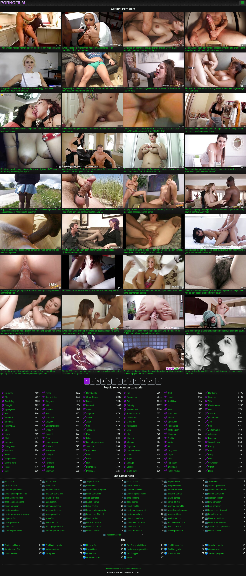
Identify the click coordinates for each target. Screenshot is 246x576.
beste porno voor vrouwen (17, 514)
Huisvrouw (50, 450)
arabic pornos (174, 498)
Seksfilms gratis (215, 545)
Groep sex (50, 553)
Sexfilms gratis (174, 549)
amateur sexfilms (134, 489)
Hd (169, 405)
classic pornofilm (175, 530)
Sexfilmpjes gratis (54, 545)
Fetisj (88, 454)
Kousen (49, 409)
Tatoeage (90, 430)
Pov (88, 434)
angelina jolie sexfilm (136, 494)
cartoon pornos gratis (55, 530)
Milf (47, 405)
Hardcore (212, 393)
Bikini (7, 454)
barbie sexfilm (174, 502)
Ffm (129, 434)
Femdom (50, 463)
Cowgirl (8, 405)
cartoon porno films (13, 530)
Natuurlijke (172, 413)
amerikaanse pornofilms (16, 494)
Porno (129, 557)
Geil (210, 409)
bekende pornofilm (176, 506)
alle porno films (174, 485)
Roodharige (173, 426)
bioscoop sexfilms (135, 518)
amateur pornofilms (14, 489)
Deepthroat (132, 417)
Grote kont (131, 471)
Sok (7, 471)
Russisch (9, 450)
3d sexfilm (212, 481)
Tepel (129, 459)
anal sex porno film (54, 494)
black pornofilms (93, 522)
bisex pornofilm (12, 522)
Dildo (7, 434)
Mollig (48, 459)
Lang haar (172, 450)
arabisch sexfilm (215, 498)
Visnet (211, 467)
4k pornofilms (11, 485)
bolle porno (10, 526)
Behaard (9, 417)
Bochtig (171, 438)
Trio (210, 401)
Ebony (211, 446)
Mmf (7, 438)
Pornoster (50, 417)
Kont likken (91, 450)
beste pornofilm (53, 514)
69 (169, 446)
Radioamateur (133, 413)
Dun (129, 430)
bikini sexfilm (92, 518)
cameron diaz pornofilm (219, 526)
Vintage (130, 463)
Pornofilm (12, 3)
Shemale (9, 422)
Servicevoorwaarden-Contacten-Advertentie (123, 568)
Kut (128, 393)
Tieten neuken (174, 471)
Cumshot (212, 413)
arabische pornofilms (14, 502)
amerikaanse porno (217, 489)
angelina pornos (175, 494)
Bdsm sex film (174, 553)
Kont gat (49, 454)
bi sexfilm (50, 518)
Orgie (170, 454)
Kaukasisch (132, 426)
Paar (48, 438)
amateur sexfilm (53, 489)
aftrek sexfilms (133, 485)
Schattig (130, 405)
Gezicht (49, 434)
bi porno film (10, 518)
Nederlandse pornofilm (137, 549)
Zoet (210, 422)
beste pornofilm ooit (95, 514)
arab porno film (52, 498)
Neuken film (91, 545)
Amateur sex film (12, 549)
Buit (129, 401)
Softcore (90, 446)
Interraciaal (10, 426)
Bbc (7, 430)
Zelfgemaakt (214, 430)
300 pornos (51, 481)
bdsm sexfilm (92, 506)
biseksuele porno (175, 518)
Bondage (212, 438)
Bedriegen (91, 467)
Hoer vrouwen (52, 442)
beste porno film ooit (217, 510)
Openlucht (172, 422)
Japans (171, 417)
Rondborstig (91, 393)
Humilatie (50, 467)
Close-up (172, 434)
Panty (7, 467)
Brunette (9, 393)
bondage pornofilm (54, 526)
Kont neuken (173, 430)
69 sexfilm (90, 485)
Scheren (212, 397)
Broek (89, 459)
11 (143, 381)
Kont (170, 393)
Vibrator (130, 442)
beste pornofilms (134, 514)
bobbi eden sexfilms (217, 522)
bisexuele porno (53, 522)
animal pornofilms (216, 494)
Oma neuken (214, 549)
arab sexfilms (133, 498)
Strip (88, 426)
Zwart (88, 422)
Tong (170, 459)
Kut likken (172, 401)
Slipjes (89, 417)
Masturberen (214, 405)
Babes (89, 401)
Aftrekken (212, 434)
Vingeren (90, 413)
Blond (7, 397)
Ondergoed (213, 417)
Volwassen (213, 463)
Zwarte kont (10, 463)
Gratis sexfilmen (12, 545)
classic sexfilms (114, 535)
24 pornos (9, 481)
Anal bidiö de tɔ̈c (175, 545)
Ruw (88, 463)
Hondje (171, 397)
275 (151, 381)
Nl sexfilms (91, 553)
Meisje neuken (52, 549)
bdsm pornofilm (12, 506)
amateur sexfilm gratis (96, 489)
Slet (47, 413)
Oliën (210, 459)
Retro (210, 471)
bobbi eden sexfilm (176, 522)
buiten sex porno (134, 526)
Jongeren (50, 401)
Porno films (91, 549)
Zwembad (172, 467)
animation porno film (14, 498)
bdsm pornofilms (53, 506)
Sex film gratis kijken (136, 545)
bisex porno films (216, 518)
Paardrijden (132, 397)
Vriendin (49, 430)
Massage (90, 471)
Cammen (50, 471)
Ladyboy (49, 422)
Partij (210, 454)
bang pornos (132, 502)
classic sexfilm (214, 530)
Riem (210, 450)
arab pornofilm (92, 498)
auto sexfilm (51, 502)
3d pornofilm (132, 481)
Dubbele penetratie (95, 442)
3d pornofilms (174, 481)
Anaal (89, 409)
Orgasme (131, 446)
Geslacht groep (52, 426)
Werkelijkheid (214, 442)
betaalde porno (215, 514)
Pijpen (48, 393)
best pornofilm (214, 506)
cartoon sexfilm (93, 530)
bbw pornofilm (214, 502)
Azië (170, 409)
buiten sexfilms (174, 526)
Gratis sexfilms (11, 553)
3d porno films (92, 481)
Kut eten (9, 442)
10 (136, 381)
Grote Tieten (92, 397)
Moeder (130, 438)
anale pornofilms (93, 494)
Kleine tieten (51, 397)
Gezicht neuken (134, 450)
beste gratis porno (54, 510)
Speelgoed (10, 409)
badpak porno (92, 502)
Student (49, 446)
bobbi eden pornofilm (136, 522)
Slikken (130, 467)
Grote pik (131, 422)
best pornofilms (12, 510)
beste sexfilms (174, 514)
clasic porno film (134, 530)
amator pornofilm (175, 489)
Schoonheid (132, 409)
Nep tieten (172, 463)
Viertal (170, 442)
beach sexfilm (133, 506)
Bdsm (89, 438)
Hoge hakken (11, 459)
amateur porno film (216, 485)
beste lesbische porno (178, 510)
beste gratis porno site (96, 510)
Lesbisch (90, 405)
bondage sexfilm (93, 526)
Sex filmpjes (132, 553)
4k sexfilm (50, 485)
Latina (130, 454)
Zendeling (9, 401)
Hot (6, 413)
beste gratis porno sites (137, 510)
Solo (210, 426)
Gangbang (10, 446)
